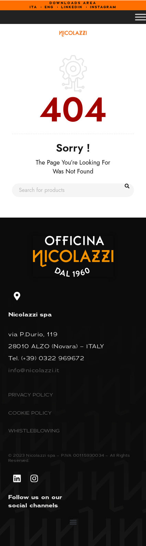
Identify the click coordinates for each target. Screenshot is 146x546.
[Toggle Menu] (140, 17)
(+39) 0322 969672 (53, 358)
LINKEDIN (71, 7)
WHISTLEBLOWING (34, 430)
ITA (33, 7)
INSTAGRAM (103, 7)
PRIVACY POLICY (30, 395)
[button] (73, 522)
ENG (49, 7)
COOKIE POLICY (30, 413)
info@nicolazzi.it (33, 370)
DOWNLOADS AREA (73, 3)
